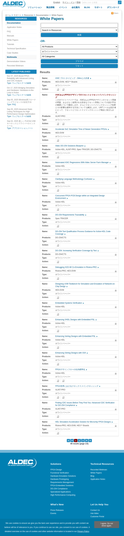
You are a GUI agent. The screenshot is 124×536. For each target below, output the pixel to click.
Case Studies (12, 53)
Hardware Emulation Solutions (63, 476)
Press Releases (57, 510)
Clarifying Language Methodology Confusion (74, 179)
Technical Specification (16, 48)
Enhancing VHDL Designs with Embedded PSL (75, 319)
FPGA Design (56, 470)
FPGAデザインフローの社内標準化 (71, 369)
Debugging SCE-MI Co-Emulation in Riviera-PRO (76, 267)
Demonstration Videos (16, 61)
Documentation (14, 23)
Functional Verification (59, 473)
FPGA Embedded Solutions (61, 485)
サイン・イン (68, 2)
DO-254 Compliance (59, 489)
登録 (78, 2)
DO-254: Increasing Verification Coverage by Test (76, 250)
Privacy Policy (83, 531)
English (56, 2)
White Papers (12, 40)
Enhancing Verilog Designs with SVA (71, 353)
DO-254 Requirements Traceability (70, 215)
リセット (79, 66)
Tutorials (10, 44)
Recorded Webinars (15, 66)
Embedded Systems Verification (69, 303)
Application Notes (14, 27)
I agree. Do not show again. (106, 524)
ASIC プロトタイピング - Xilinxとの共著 (73, 78)
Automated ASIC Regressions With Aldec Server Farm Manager (82, 162)
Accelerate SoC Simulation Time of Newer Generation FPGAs (82, 129)
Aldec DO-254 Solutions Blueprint (70, 146)
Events (53, 513)
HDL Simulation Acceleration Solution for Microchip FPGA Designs (83, 422)
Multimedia (12, 57)
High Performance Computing (62, 495)
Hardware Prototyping (59, 479)
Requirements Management (62, 482)
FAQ (9, 31)
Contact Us (95, 510)
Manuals (10, 36)
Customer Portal (97, 516)
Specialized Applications (60, 492)
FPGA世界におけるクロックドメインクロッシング (77, 386)
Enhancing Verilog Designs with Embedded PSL (76, 336)
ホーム (8, 15)
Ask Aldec (94, 513)
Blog (92, 476)
